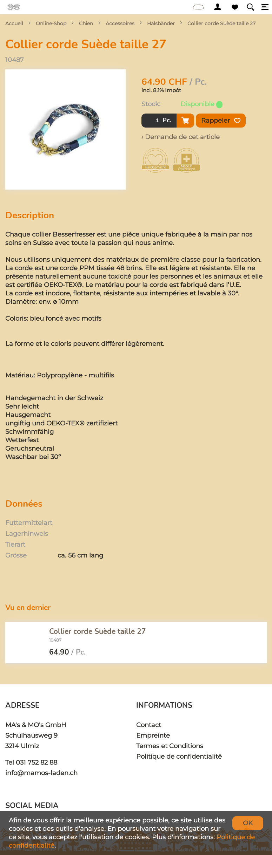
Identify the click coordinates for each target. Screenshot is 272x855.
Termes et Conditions (169, 746)
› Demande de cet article (180, 137)
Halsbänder (161, 23)
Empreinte (153, 735)
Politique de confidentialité (179, 756)
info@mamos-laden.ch (41, 773)
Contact (148, 725)
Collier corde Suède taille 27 (221, 23)
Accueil (14, 23)
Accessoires (120, 23)
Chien (86, 23)
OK (248, 823)
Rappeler (220, 121)
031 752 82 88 (36, 762)
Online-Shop (51, 23)
